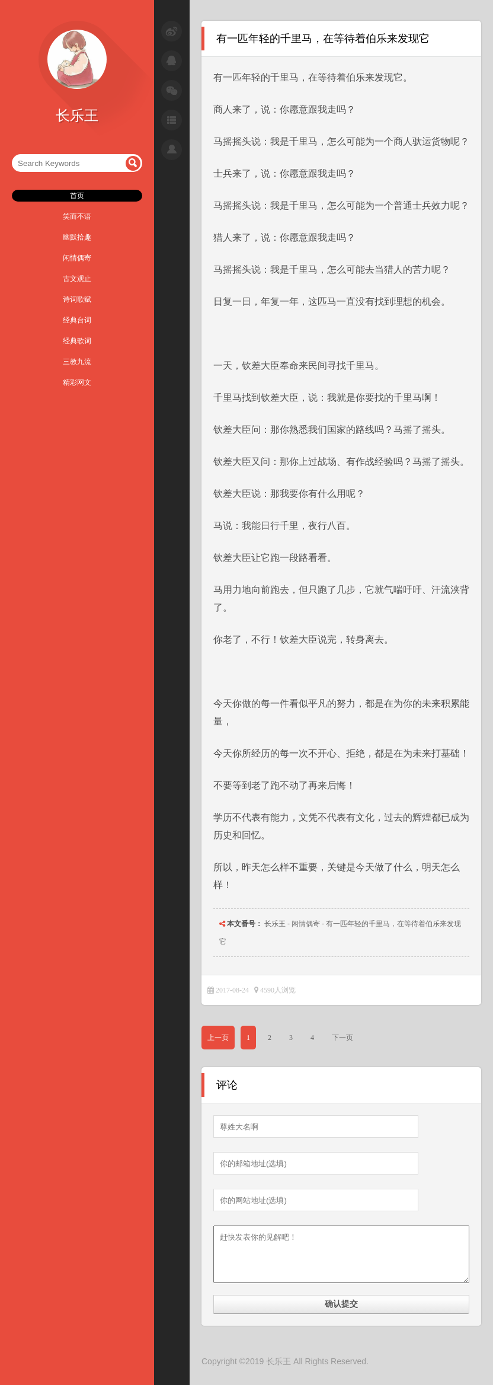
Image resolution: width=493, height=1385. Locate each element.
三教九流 (77, 362)
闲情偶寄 (77, 258)
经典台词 (77, 320)
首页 (77, 196)
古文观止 (77, 279)
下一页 (342, 1037)
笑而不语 (77, 216)
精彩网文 (77, 382)
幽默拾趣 (77, 237)
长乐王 (275, 924)
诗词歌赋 (77, 299)
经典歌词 (77, 341)
